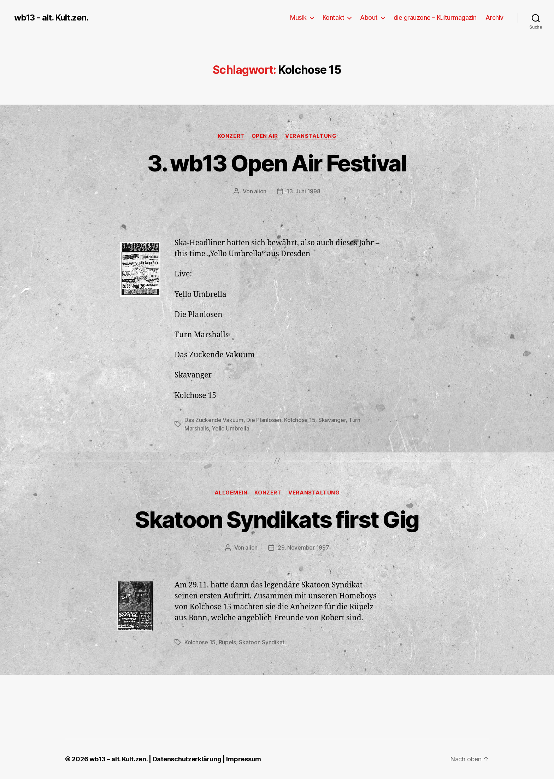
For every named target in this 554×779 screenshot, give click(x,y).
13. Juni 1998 (303, 191)
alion (260, 191)
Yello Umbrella (230, 428)
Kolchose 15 (299, 419)
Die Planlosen (263, 419)
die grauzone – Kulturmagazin (435, 17)
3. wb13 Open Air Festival (277, 163)
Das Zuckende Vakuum (213, 419)
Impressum (243, 759)
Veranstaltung (310, 136)
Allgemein (231, 493)
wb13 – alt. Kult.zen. (118, 759)
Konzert (231, 136)
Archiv (494, 17)
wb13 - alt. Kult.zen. (51, 17)
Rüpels (227, 642)
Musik (298, 17)
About (369, 17)
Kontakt (333, 17)
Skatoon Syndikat (261, 642)
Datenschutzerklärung (187, 759)
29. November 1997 (303, 547)
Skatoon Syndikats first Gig (277, 519)
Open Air (265, 136)
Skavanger (332, 419)
